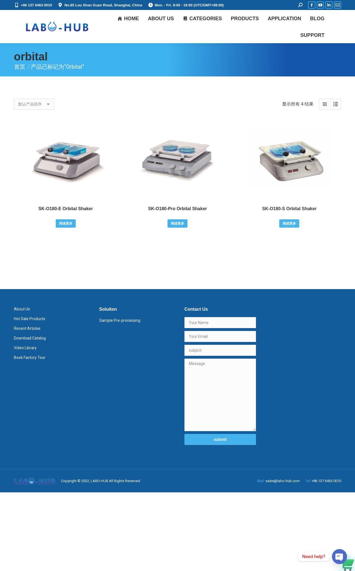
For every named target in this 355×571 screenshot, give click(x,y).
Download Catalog (30, 338)
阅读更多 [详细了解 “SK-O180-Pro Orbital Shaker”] (177, 223)
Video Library (25, 348)
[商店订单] (34, 104)
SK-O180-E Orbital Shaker (65, 208)
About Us (22, 309)
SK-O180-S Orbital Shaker (289, 208)
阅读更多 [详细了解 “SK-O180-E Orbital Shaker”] (65, 223)
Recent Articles (27, 328)
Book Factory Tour (29, 357)
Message (220, 395)
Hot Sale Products (29, 319)
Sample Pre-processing (119, 320)
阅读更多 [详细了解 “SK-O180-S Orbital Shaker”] (289, 223)
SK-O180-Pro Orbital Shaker (177, 208)
